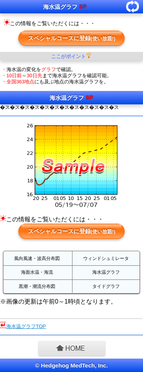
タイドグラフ (106, 286)
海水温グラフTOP (26, 326)
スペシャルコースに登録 (72, 38)
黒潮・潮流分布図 (37, 286)
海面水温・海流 (37, 272)
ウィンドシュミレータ (106, 258)
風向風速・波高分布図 (37, 258)
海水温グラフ (106, 272)
